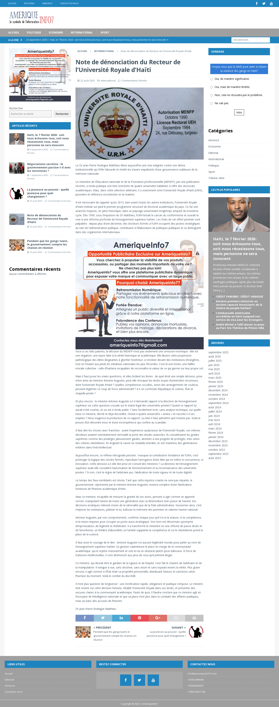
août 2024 (214, 407)
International (82, 32)
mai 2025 (214, 369)
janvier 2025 (215, 385)
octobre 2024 (216, 398)
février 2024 (215, 432)
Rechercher (16, 107)
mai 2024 (214, 419)
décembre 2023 (217, 440)
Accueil (12, 3)
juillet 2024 (215, 411)
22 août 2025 (87, 80)
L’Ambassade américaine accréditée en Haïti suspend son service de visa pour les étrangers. (239, 316)
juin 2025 (214, 364)
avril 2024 (214, 424)
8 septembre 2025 (39, 149)
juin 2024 (214, 415)
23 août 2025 (36, 200)
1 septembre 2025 (39, 174)
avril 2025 (214, 373)
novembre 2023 (218, 445)
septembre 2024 (218, 402)
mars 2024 (214, 428)
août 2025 (214, 356)
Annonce (47, 3)
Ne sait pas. (222, 103)
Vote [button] (239, 112)
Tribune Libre (216, 177)
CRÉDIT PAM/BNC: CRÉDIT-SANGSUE (239, 296)
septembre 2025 (218, 352)
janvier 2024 (215, 436)
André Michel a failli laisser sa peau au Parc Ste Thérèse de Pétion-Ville (240, 325)
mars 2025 (214, 377)
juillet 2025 (215, 360)
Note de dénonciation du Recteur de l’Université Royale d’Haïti (47, 218)
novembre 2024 (218, 394)
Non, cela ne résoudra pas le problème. (239, 94)
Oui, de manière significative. (232, 78)
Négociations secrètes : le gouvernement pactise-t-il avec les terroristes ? (49, 167)
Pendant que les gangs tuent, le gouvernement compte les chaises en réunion (47, 244)
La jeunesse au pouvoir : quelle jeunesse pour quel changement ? (48, 192)
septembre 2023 (218, 453)
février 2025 (215, 381)
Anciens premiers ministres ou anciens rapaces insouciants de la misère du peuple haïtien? (239, 304)
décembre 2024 (217, 390)
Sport (105, 32)
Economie (56, 32)
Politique (34, 32)
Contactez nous (69, 3)
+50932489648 (195, 679)
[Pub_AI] (139, 346)
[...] (222, 290)
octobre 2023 (216, 449)
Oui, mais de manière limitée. (232, 86)
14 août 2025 (36, 251)
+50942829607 (195, 685)
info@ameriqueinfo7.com (202, 673)
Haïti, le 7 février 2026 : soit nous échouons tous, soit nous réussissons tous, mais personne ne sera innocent (48, 140)
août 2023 (214, 457)
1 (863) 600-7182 (196, 691)
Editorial (29, 3)
